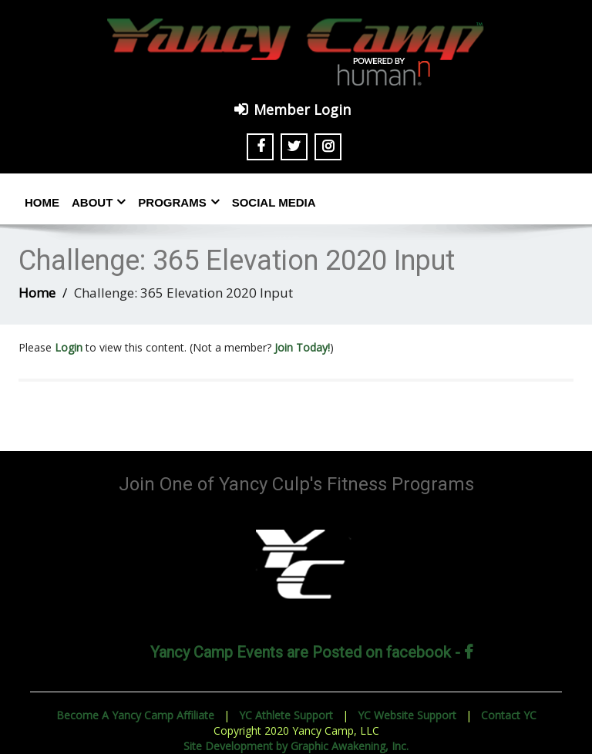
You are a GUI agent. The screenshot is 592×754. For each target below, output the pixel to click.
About (99, 202)
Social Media (274, 202)
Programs (178, 202)
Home (42, 202)
